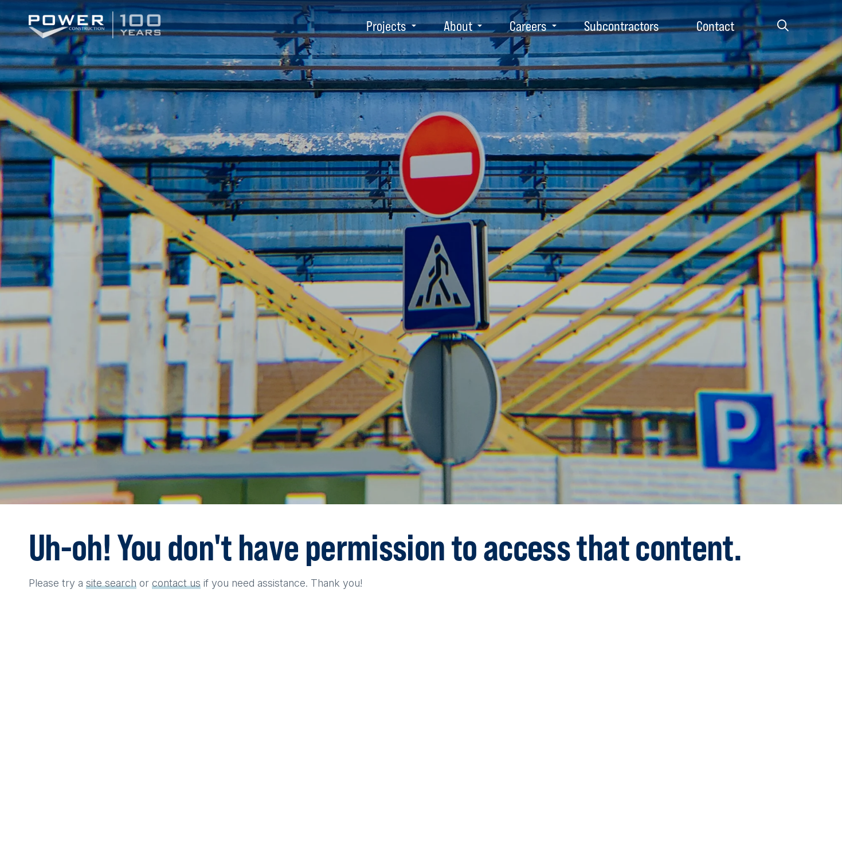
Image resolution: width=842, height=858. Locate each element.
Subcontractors (621, 26)
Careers (528, 26)
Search (783, 26)
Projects (386, 26)
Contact (715, 26)
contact (169, 583)
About (458, 26)
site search (111, 583)
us (195, 583)
